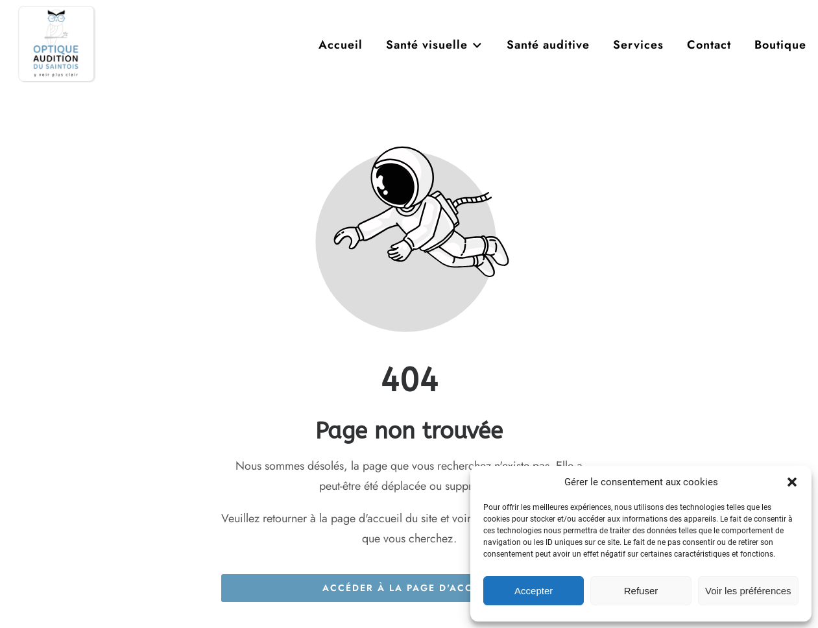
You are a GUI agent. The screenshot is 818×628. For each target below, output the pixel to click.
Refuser (641, 590)
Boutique (780, 44)
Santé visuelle (434, 44)
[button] (792, 482)
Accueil (341, 44)
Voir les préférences (748, 590)
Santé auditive (548, 44)
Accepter (533, 590)
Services (638, 44)
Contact (709, 44)
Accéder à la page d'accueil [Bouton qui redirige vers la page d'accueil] (409, 587)
